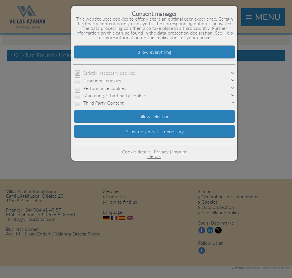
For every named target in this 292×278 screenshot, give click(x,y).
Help (228, 33)
